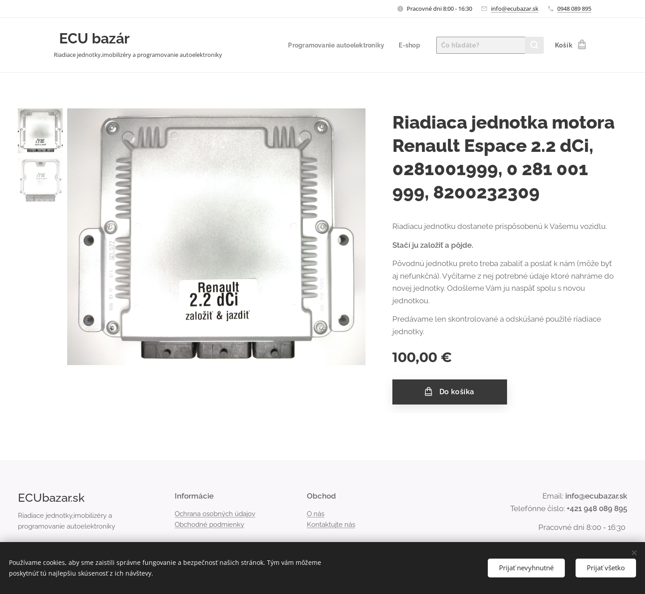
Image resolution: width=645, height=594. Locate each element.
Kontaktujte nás (331, 525)
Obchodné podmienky (209, 525)
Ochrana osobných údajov (215, 513)
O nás (315, 513)
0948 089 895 (574, 8)
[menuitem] (334, 45)
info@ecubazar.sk (514, 8)
